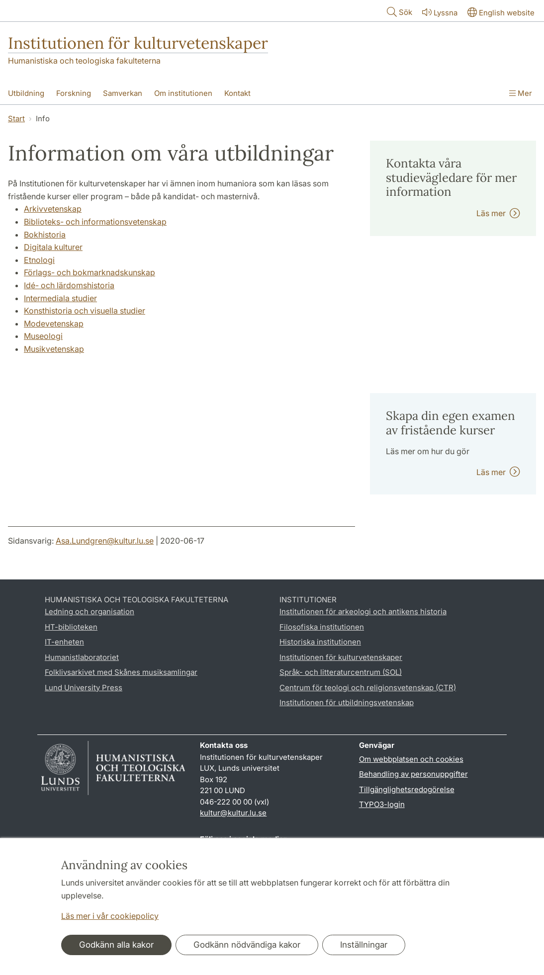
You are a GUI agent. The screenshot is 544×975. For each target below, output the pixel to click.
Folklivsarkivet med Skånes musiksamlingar (121, 672)
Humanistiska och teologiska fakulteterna (84, 61)
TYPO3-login (382, 804)
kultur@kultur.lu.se (233, 812)
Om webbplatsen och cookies (411, 759)
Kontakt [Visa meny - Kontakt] (237, 93)
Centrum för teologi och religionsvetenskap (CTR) (367, 687)
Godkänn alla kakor (116, 945)
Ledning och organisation (89, 611)
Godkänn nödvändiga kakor (246, 945)
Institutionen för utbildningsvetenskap (346, 702)
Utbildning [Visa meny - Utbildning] (26, 93)
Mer (520, 93)
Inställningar (363, 945)
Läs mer (498, 213)
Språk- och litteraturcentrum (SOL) (340, 672)
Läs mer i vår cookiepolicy (110, 916)
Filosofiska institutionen (321, 627)
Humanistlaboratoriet (82, 657)
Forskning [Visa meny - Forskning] (73, 93)
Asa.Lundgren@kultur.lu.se (105, 541)
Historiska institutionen (320, 642)
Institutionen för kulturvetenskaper (138, 43)
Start (16, 118)
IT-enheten (64, 642)
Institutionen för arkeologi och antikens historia (363, 611)
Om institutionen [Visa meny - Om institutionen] (183, 93)
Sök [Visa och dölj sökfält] (398, 11)
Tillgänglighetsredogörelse (406, 789)
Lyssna (438, 12)
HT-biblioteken (71, 627)
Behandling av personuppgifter (413, 774)
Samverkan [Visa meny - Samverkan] (122, 93)
